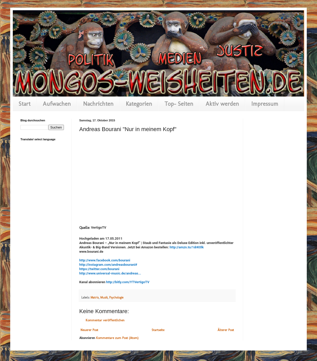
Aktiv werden (222, 103)
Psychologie (116, 297)
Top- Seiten (178, 103)
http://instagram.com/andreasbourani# (108, 265)
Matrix (94, 297)
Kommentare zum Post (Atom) (117, 338)
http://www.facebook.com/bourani (104, 260)
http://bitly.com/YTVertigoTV (127, 282)
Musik (104, 297)
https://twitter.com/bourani (99, 269)
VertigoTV (98, 227)
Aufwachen (57, 103)
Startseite (158, 330)
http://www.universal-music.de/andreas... (110, 273)
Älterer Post (226, 330)
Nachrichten (98, 103)
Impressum (264, 103)
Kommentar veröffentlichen (105, 320)
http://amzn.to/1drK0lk (187, 247)
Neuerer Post (89, 330)
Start (24, 103)
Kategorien (139, 103)
